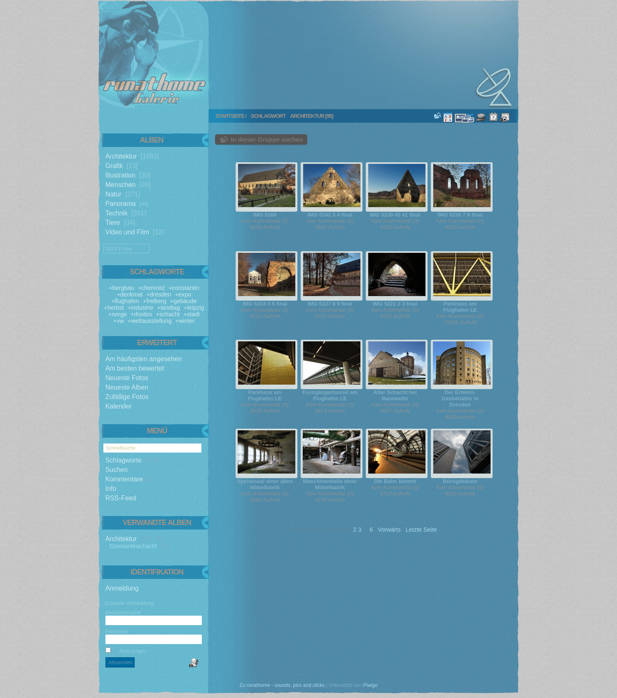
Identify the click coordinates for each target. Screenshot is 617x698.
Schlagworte (123, 460)
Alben (152, 140)
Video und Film (127, 232)
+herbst (114, 307)
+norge (117, 314)
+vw (118, 320)
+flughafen (125, 301)
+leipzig (194, 307)
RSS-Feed (120, 498)
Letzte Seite (421, 529)
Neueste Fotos (126, 377)
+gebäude (183, 301)
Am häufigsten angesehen (143, 358)
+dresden (158, 294)
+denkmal (130, 294)
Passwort (116, 631)
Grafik (114, 165)
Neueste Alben (126, 387)
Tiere (112, 222)
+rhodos (141, 314)
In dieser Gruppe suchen (267, 139)
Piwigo (370, 685)
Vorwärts (389, 529)
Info (111, 488)
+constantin (183, 288)
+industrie (141, 307)
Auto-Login (125, 651)
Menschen (120, 184)
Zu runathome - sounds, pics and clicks (282, 685)
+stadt (191, 314)
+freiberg (154, 301)
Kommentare (124, 479)
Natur (113, 194)
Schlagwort (268, 116)
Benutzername (123, 612)
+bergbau (121, 288)
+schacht (168, 314)
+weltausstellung (150, 320)
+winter (185, 320)
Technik (116, 213)
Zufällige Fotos (127, 396)
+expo (183, 294)
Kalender (118, 406)
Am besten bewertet (134, 368)
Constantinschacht (133, 546)
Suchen (116, 469)
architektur (307, 116)
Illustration (120, 175)
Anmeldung (122, 588)
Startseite (229, 116)
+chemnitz (151, 288)
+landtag (168, 307)
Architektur (121, 156)
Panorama (120, 203)
